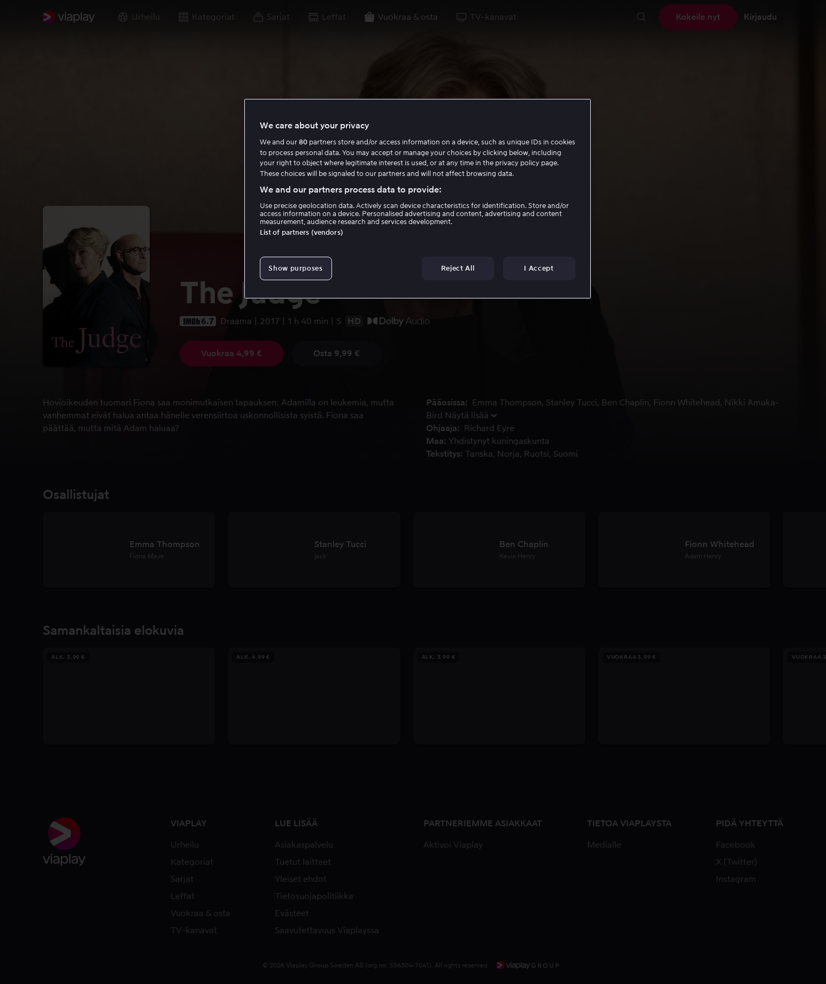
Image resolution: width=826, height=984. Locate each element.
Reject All (458, 268)
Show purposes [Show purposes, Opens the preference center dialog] (295, 268)
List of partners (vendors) (301, 232)
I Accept (538, 268)
